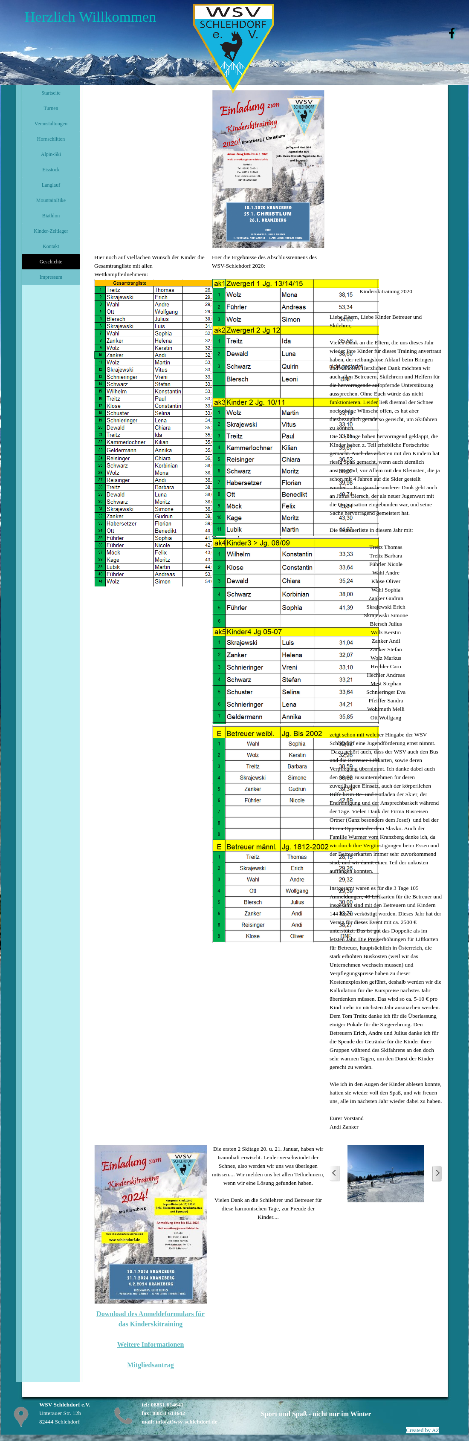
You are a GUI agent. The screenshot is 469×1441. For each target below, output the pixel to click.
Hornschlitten (51, 139)
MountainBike (51, 200)
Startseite (51, 93)
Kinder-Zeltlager (51, 231)
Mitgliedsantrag (150, 1365)
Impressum (51, 277)
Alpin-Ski (51, 154)
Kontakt (51, 246)
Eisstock (51, 170)
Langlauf (51, 185)
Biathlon (51, 216)
